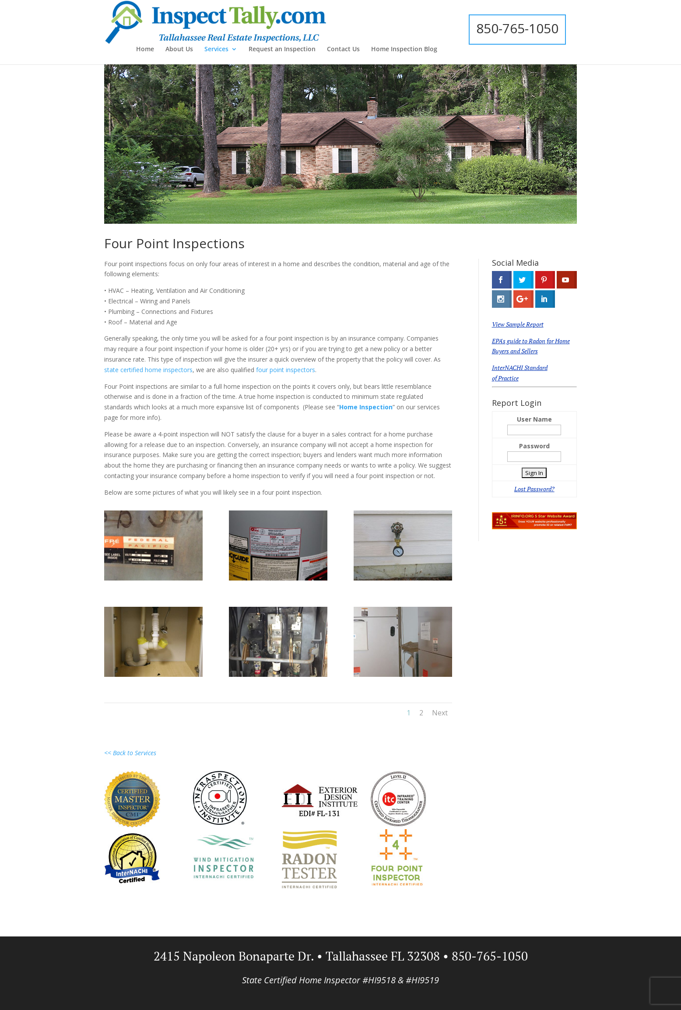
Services (216, 49)
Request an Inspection (282, 49)
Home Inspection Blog (404, 49)
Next (440, 713)
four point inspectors (285, 370)
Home (145, 49)
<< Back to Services (130, 753)
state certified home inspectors (148, 370)
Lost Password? (534, 489)
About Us (179, 49)
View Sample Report (518, 324)
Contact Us (343, 49)
